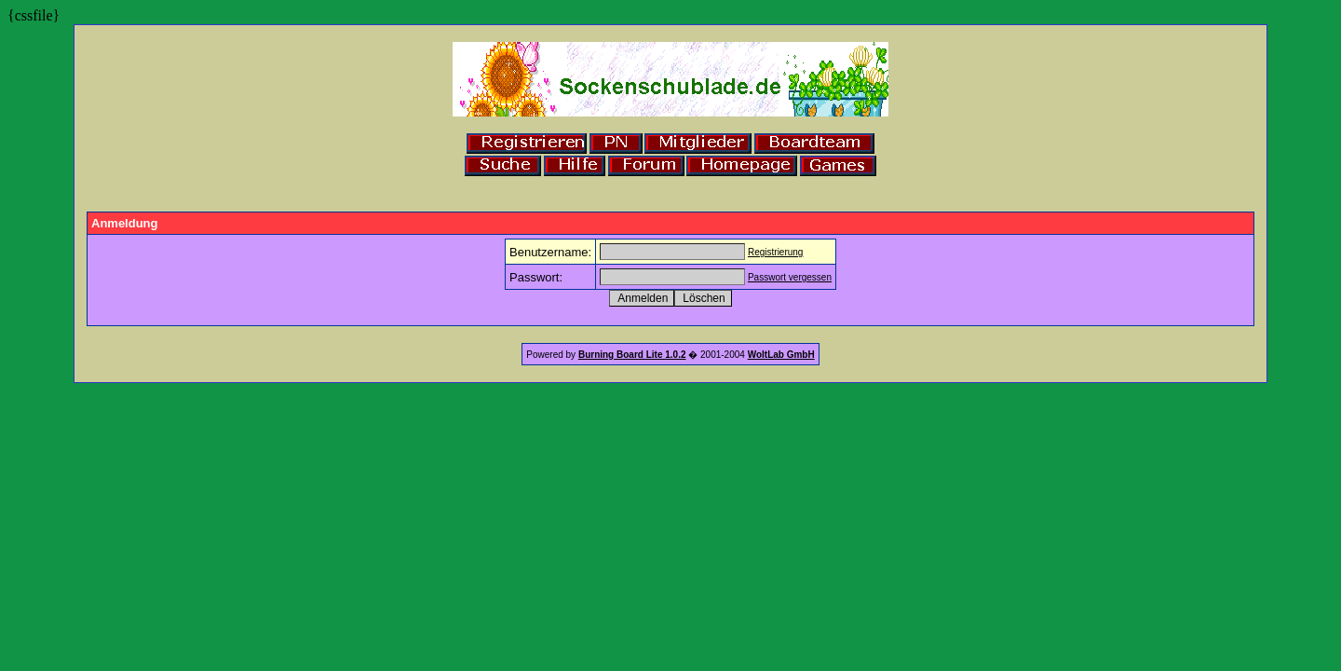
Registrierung (775, 252)
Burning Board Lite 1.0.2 (632, 354)
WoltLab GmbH (781, 354)
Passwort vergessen (790, 277)
